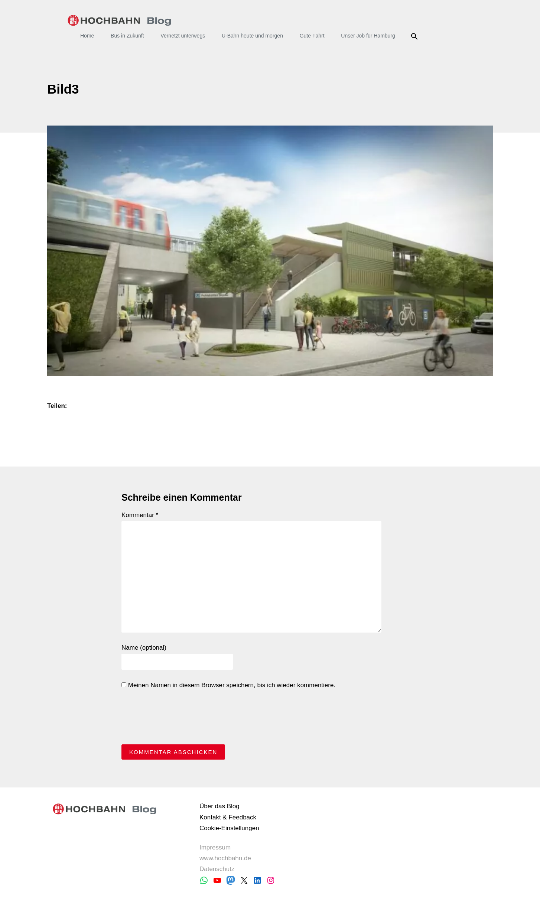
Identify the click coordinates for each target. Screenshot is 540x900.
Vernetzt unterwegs (182, 36)
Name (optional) (143, 647)
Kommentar (139, 515)
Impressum (215, 847)
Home (87, 36)
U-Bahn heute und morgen (252, 36)
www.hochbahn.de (225, 858)
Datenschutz (217, 869)
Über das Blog (219, 806)
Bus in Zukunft (127, 36)
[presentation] (177, 718)
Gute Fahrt (312, 36)
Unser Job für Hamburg (368, 36)
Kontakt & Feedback (227, 817)
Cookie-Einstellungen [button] (229, 828)
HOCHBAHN (119, 20)
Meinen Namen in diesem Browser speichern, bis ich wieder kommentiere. (228, 685)
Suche (415, 36)
